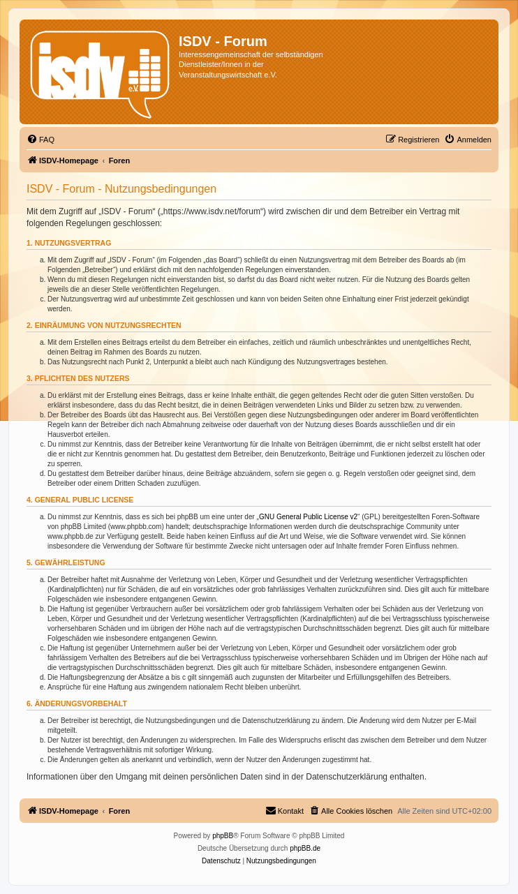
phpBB (222, 836)
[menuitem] (40, 139)
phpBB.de (305, 848)
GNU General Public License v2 (308, 517)
